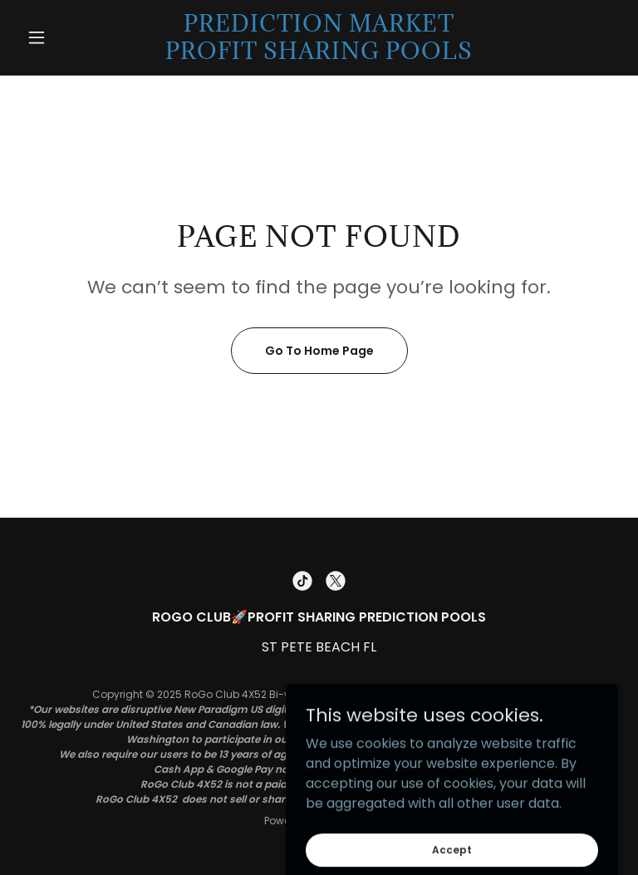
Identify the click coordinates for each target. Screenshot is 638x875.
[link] (319, 54)
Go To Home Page (319, 350)
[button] (65, 37)
